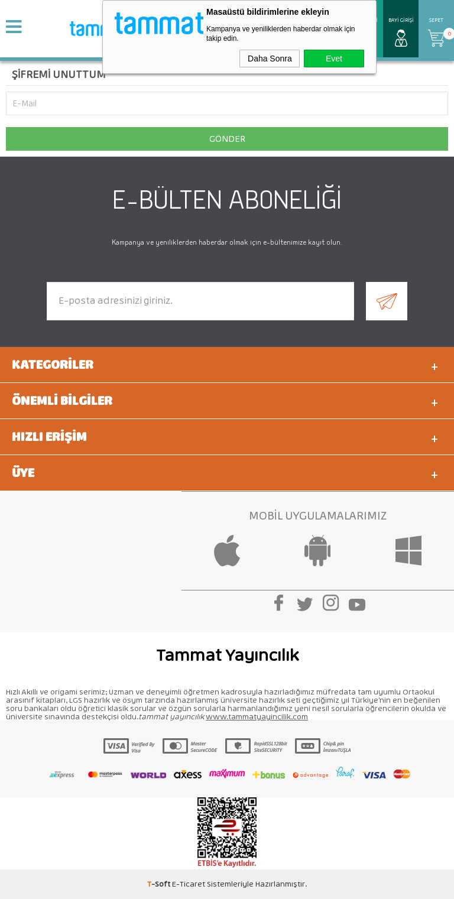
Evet (334, 58)
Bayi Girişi (401, 20)
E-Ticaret (188, 884)
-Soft (159, 884)
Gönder (227, 139)
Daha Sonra (270, 58)
